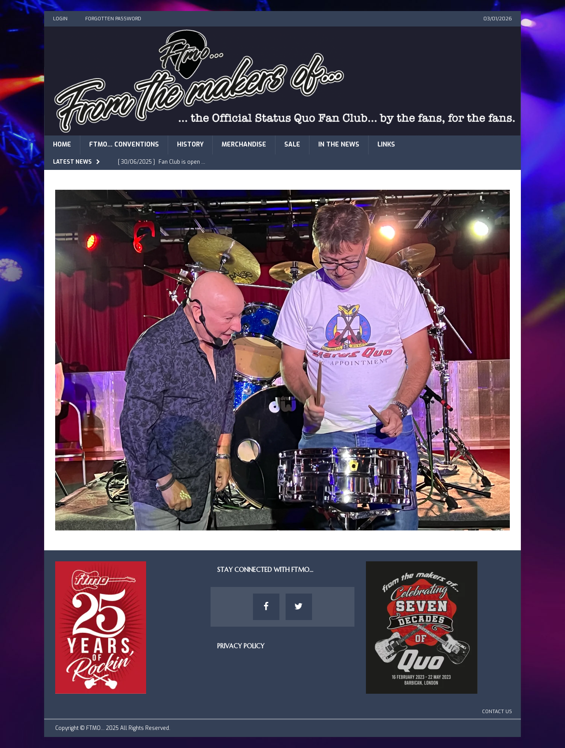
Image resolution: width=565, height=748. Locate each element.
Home (62, 144)
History (190, 144)
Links (386, 144)
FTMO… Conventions (124, 144)
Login (60, 18)
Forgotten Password (113, 18)
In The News (338, 144)
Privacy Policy (240, 646)
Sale (292, 144)
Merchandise (244, 144)
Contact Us (497, 711)
